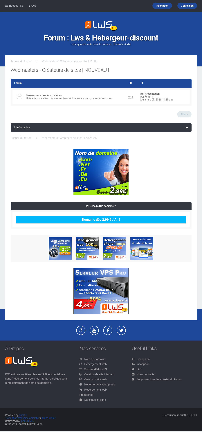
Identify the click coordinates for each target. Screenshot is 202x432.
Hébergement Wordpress (99, 384)
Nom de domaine (94, 359)
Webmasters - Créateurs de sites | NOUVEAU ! (70, 61)
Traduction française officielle (22, 418)
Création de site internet (98, 374)
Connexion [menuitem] (187, 5)
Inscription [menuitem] (162, 5)
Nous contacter (146, 374)
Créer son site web (95, 379)
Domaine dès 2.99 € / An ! (101, 219)
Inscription (143, 364)
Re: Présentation (150, 93)
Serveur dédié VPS (95, 369)
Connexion (143, 359)
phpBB (22, 415)
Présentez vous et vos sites (44, 95)
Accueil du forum (21, 61)
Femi (147, 96)
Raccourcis (16, 5)
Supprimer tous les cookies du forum (159, 379)
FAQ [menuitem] (32, 5)
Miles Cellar (48, 418)
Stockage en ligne (95, 399)
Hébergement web (95, 364)
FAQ (139, 369)
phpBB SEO (27, 420)
